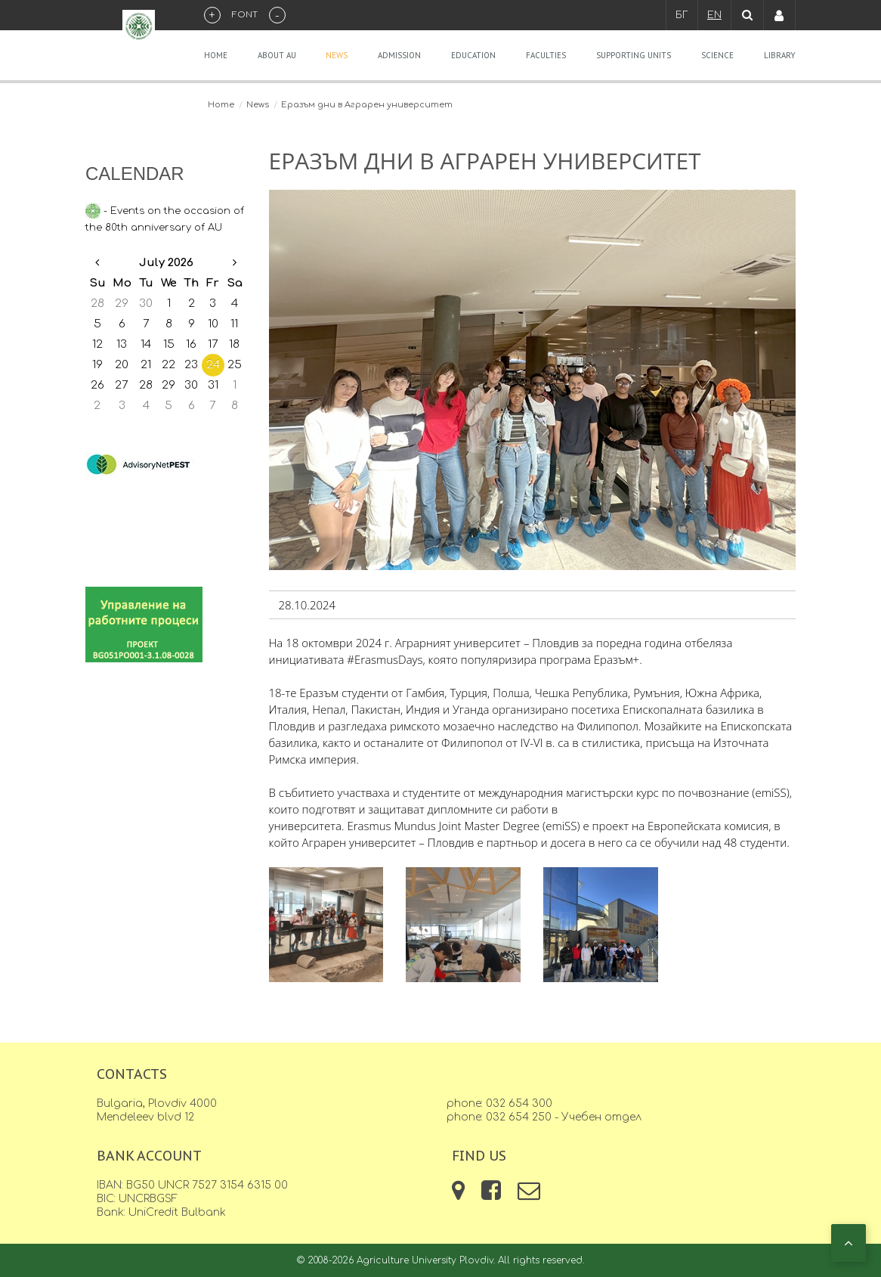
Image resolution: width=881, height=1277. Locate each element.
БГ (681, 15)
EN (714, 15)
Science (717, 55)
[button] (848, 1243)
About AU (277, 55)
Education (473, 55)
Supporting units (633, 55)
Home (215, 55)
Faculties (546, 55)
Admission (399, 55)
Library (780, 55)
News (337, 55)
